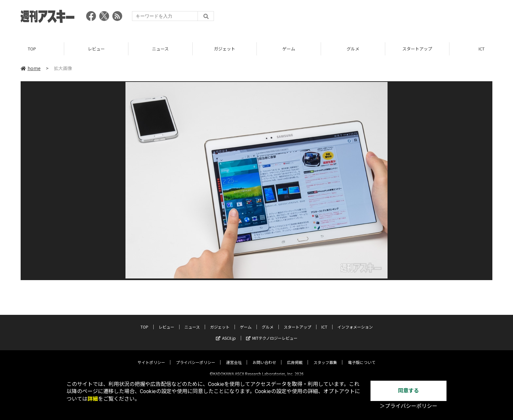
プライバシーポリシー (195, 357)
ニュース (160, 49)
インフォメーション (355, 321)
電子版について (361, 357)
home (31, 68)
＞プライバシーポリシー (408, 406)
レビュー (96, 49)
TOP (32, 49)
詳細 (92, 399)
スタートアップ (417, 49)
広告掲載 (295, 357)
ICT (324, 321)
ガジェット (224, 49)
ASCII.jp (226, 332)
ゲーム (288, 49)
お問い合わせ (264, 357)
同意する (408, 391)
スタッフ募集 (325, 357)
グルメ (353, 49)
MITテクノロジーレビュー (271, 332)
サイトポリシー (151, 357)
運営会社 (234, 357)
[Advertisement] (373, 18)
